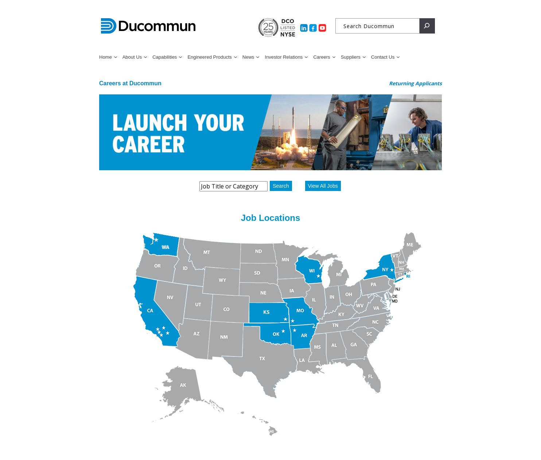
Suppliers (351, 57)
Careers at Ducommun (130, 83)
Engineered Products (209, 57)
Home (105, 57)
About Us (132, 57)
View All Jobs (323, 186)
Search (281, 186)
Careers (321, 57)
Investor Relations (284, 57)
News (248, 57)
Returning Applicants (415, 83)
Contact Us (382, 57)
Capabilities (164, 57)
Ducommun (148, 26)
